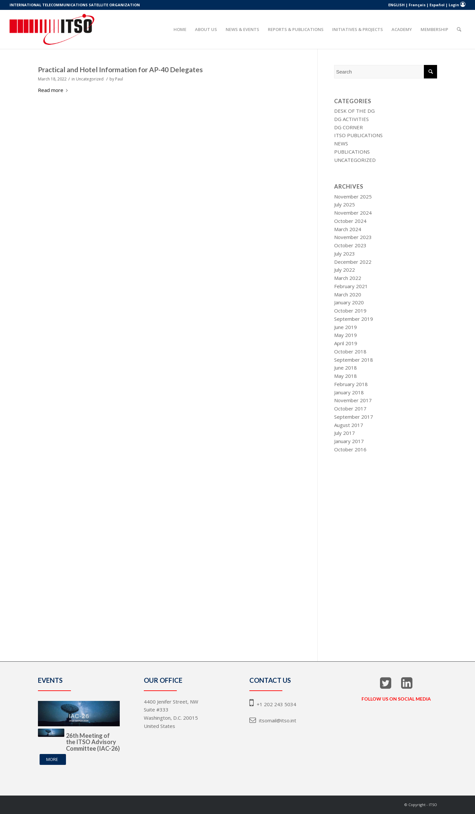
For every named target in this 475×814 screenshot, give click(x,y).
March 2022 (347, 278)
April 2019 (345, 343)
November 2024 (353, 212)
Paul (119, 79)
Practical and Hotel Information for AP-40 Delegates (120, 69)
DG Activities (351, 119)
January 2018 (349, 392)
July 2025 (344, 204)
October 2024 (350, 221)
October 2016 (350, 449)
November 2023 (353, 237)
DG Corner (348, 127)
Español (437, 4)
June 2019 (345, 327)
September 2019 (353, 319)
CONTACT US (270, 680)
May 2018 (345, 376)
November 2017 (353, 400)
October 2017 (350, 408)
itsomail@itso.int (272, 720)
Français (417, 4)
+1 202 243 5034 (272, 704)
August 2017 (348, 425)
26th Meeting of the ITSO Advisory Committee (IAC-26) (93, 742)
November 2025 (353, 196)
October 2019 (350, 310)
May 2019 (345, 335)
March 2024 (347, 229)
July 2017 (344, 433)
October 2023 (350, 245)
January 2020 (349, 302)
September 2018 (353, 359)
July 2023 (344, 253)
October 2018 (350, 351)
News (341, 143)
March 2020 (347, 294)
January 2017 (349, 441)
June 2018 (345, 367)
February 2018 (351, 384)
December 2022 (352, 261)
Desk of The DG (354, 110)
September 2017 (353, 416)
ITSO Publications (358, 135)
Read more (54, 90)
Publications (352, 151)
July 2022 (344, 269)
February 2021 (351, 286)
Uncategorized (90, 79)
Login (454, 4)
